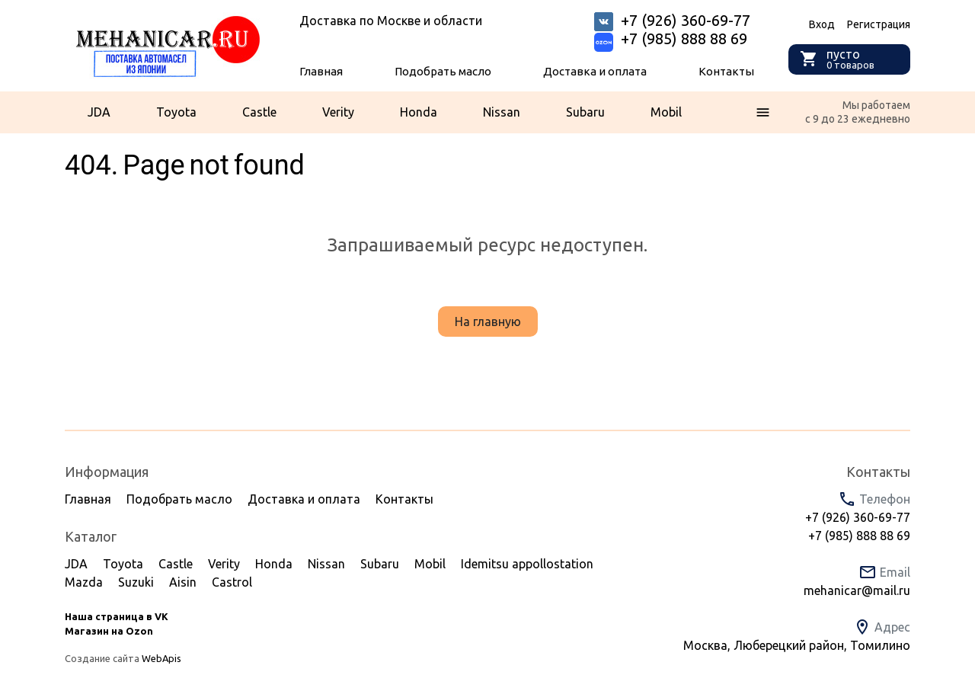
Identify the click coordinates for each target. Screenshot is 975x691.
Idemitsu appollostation (527, 564)
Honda (418, 112)
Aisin (183, 582)
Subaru (585, 112)
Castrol (232, 582)
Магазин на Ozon (109, 630)
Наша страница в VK (116, 616)
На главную (488, 321)
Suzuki (136, 582)
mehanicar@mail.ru (857, 590)
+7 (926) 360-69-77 (857, 517)
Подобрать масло (443, 71)
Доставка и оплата (595, 71)
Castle (259, 112)
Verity (338, 112)
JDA (99, 112)
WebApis (161, 658)
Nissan (501, 112)
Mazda (84, 582)
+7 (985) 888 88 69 (684, 38)
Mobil (666, 112)
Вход (822, 24)
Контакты (726, 71)
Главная (321, 71)
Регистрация (878, 24)
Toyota (176, 112)
